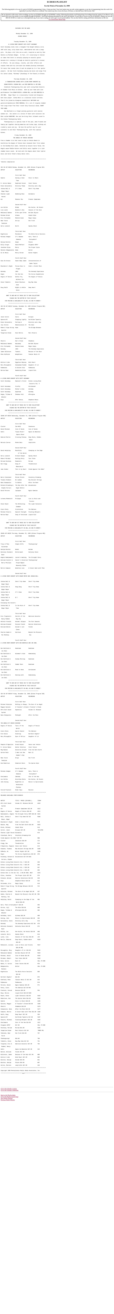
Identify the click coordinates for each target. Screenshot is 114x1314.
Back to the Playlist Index (8, 1307)
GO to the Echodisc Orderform (9, 1303)
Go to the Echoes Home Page (57, 19)
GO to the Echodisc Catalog (9, 1301)
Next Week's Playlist (6, 1311)
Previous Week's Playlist (8, 1312)
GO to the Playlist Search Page (9, 1309)
